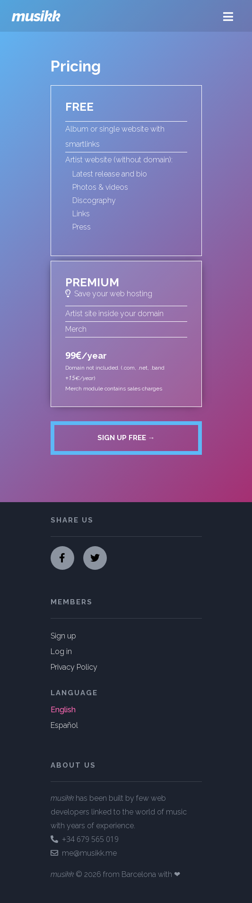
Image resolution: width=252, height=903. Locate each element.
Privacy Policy (74, 667)
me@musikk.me (84, 853)
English (63, 709)
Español (64, 725)
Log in (61, 651)
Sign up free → (126, 438)
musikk (36, 16)
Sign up (63, 635)
